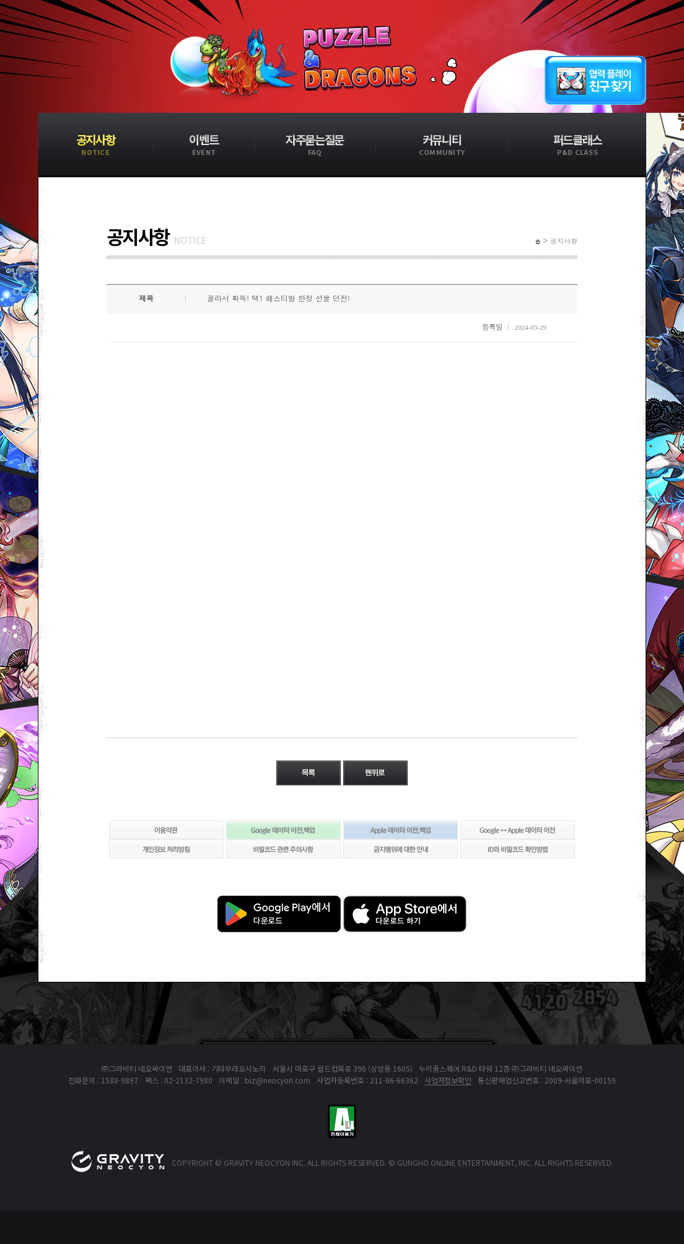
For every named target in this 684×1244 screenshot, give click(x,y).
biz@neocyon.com (277, 1080)
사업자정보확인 (447, 1080)
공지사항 (563, 241)
